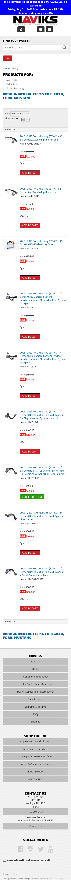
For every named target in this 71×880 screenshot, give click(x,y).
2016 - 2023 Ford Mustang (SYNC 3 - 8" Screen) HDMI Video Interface (41, 242)
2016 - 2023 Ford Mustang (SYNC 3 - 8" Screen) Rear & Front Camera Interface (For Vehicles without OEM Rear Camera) (42, 471)
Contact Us (35, 826)
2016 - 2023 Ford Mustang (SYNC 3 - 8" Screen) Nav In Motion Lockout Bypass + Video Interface (42, 516)
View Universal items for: (33, 96)
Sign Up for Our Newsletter (28, 860)
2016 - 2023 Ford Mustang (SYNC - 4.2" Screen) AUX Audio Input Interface (41, 190)
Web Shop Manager (56, 878)
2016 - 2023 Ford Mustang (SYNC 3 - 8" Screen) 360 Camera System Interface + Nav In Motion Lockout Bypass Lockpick (43, 298)
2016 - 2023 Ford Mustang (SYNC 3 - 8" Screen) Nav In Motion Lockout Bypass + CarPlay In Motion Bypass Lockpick (42, 415)
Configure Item (32, 496)
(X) (4, 80)
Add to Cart (30, 172)
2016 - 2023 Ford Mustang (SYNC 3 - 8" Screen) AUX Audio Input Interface (41, 137)
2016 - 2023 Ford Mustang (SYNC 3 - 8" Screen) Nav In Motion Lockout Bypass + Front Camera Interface (41, 572)
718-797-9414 (35, 811)
